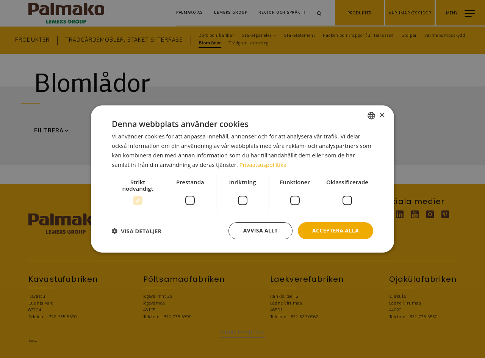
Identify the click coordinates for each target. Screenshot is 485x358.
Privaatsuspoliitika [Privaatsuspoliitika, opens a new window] (263, 164)
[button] (136, 231)
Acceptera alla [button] (335, 230)
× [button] (382, 115)
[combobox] (371, 115)
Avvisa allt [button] (260, 230)
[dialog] (242, 179)
